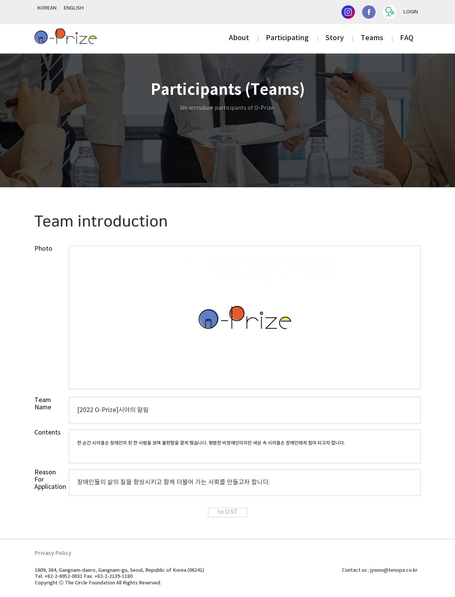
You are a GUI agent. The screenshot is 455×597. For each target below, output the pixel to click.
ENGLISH (74, 8)
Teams (372, 38)
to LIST (228, 512)
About (239, 38)
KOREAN (47, 8)
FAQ (406, 38)
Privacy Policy (53, 553)
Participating (287, 38)
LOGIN (410, 12)
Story (334, 38)
